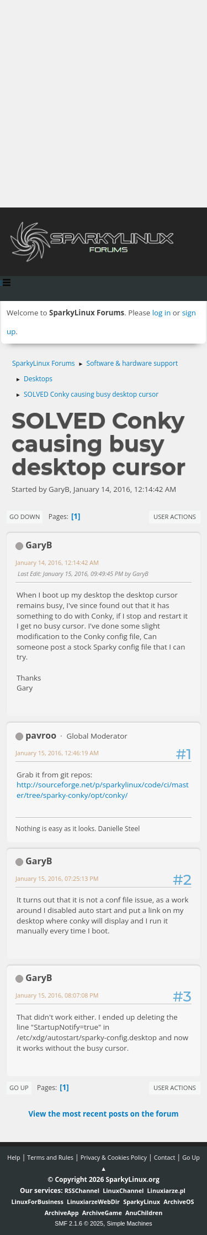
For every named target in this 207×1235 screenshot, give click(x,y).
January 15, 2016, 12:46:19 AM (57, 753)
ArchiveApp (62, 1212)
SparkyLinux (141, 1201)
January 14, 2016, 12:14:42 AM (57, 562)
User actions (174, 516)
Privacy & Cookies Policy (114, 1157)
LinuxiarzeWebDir (93, 1201)
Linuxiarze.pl (166, 1190)
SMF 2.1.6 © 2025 (79, 1223)
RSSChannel (82, 1190)
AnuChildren (143, 1212)
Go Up (19, 1087)
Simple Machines (129, 1223)
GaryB (38, 545)
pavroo (40, 735)
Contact (165, 1157)
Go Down (24, 516)
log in (161, 313)
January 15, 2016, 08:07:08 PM (57, 995)
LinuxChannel (123, 1190)
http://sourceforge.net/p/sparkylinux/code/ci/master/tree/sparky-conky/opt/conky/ (103, 790)
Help (13, 1157)
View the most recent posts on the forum (103, 1114)
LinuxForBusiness (37, 1201)
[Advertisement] (103, 103)
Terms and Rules (50, 1157)
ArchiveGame (102, 1212)
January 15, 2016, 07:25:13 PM (57, 878)
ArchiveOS (178, 1201)
